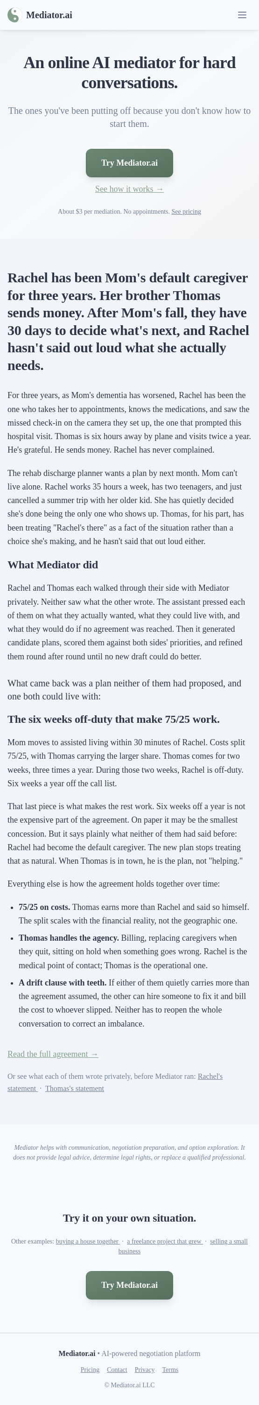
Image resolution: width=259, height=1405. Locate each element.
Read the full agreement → (52, 1054)
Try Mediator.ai (129, 163)
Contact (117, 1369)
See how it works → (129, 189)
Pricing (90, 1369)
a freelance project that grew (165, 1241)
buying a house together (88, 1241)
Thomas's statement (74, 1088)
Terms (170, 1369)
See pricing (186, 211)
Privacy (145, 1369)
